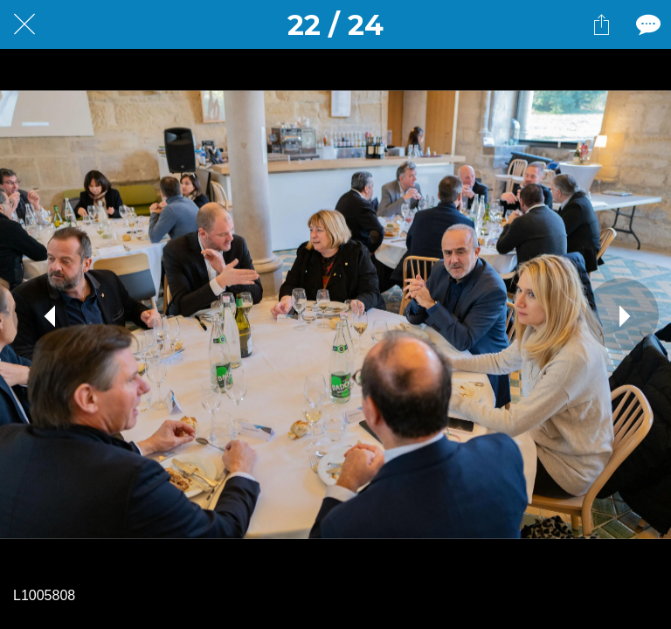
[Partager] (601, 24)
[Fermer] (24, 24)
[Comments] (647, 24)
